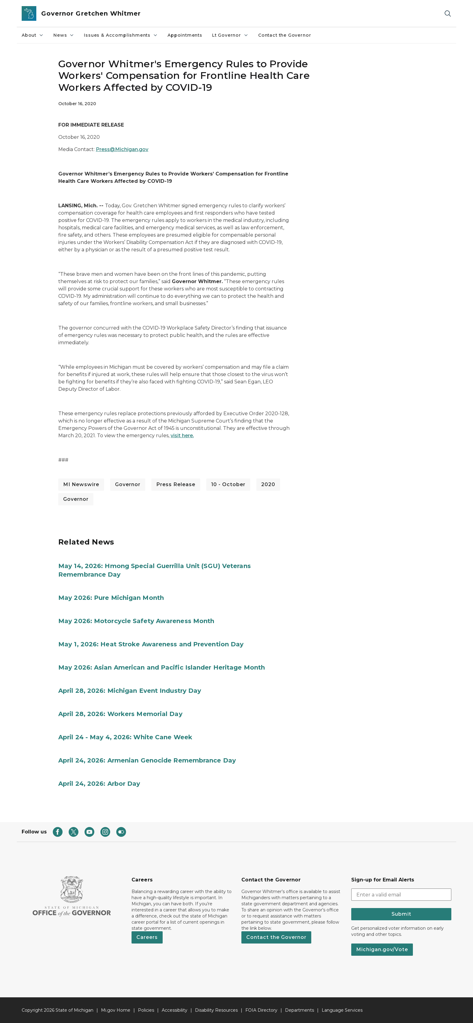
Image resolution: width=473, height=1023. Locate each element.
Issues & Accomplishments (121, 35)
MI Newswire (81, 484)
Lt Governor (230, 35)
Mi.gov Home (115, 1010)
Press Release (175, 484)
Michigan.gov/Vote (382, 949)
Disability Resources (216, 1010)
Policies (146, 1010)
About (33, 35)
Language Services (342, 1010)
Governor (127, 484)
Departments (299, 1010)
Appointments (185, 35)
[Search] (447, 13)
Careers (147, 937)
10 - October (228, 484)
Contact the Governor (284, 35)
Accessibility (174, 1010)
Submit (401, 914)
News (63, 35)
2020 (268, 484)
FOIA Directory (261, 1010)
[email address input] (401, 894)
